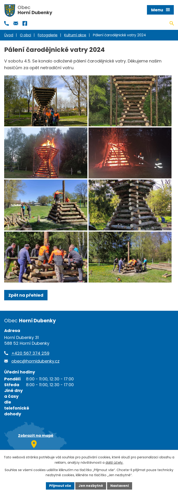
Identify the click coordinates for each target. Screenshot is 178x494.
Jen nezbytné (91, 485)
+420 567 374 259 (30, 353)
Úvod (8, 35)
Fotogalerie (47, 35)
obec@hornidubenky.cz (35, 361)
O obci (25, 35)
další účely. (114, 462)
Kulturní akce (75, 35)
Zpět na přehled (25, 295)
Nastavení (119, 485)
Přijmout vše (60, 485)
